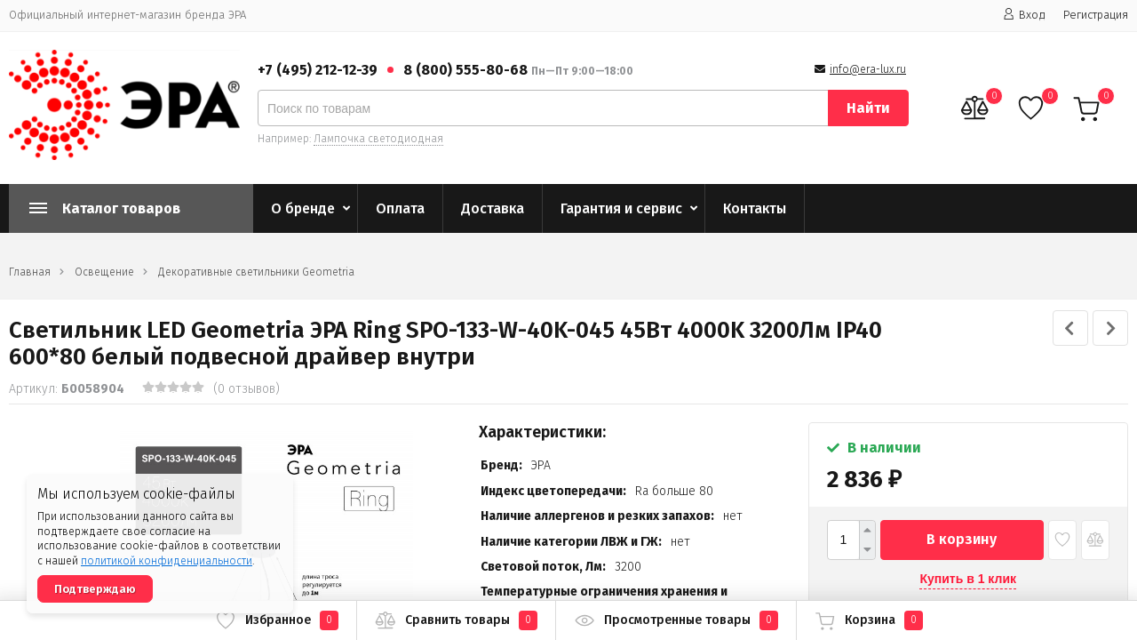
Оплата (400, 208)
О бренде (303, 208)
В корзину (961, 539)
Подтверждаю (95, 589)
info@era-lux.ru (868, 69)
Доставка (492, 208)
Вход (1024, 14)
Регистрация (1095, 14)
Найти (868, 108)
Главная (30, 272)
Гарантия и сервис (621, 208)
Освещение (104, 272)
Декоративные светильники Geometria (256, 272)
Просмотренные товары (676, 620)
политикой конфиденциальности (166, 561)
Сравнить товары (456, 620)
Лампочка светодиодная (378, 138)
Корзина (869, 620)
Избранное (276, 620)
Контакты (754, 208)
